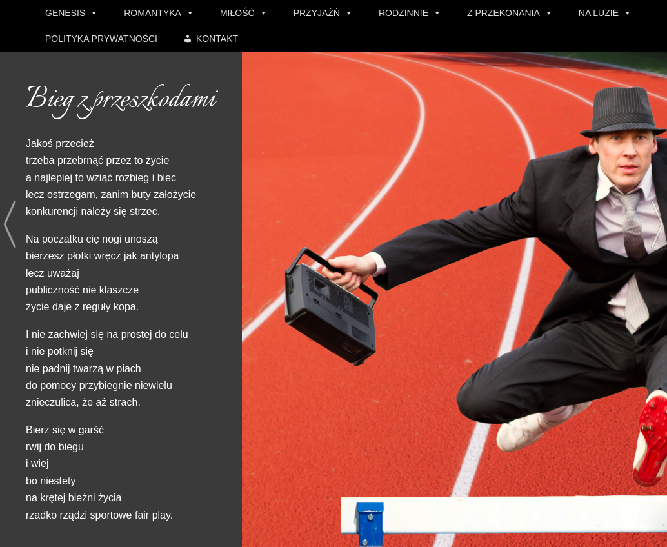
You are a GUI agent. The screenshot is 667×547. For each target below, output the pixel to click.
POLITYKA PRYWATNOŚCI (101, 39)
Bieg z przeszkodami (120, 100)
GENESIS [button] (65, 13)
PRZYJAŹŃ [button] (317, 13)
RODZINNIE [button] (403, 13)
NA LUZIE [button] (599, 13)
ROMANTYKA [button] (152, 13)
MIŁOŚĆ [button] (237, 13)
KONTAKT (217, 39)
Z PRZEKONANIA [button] (503, 13)
